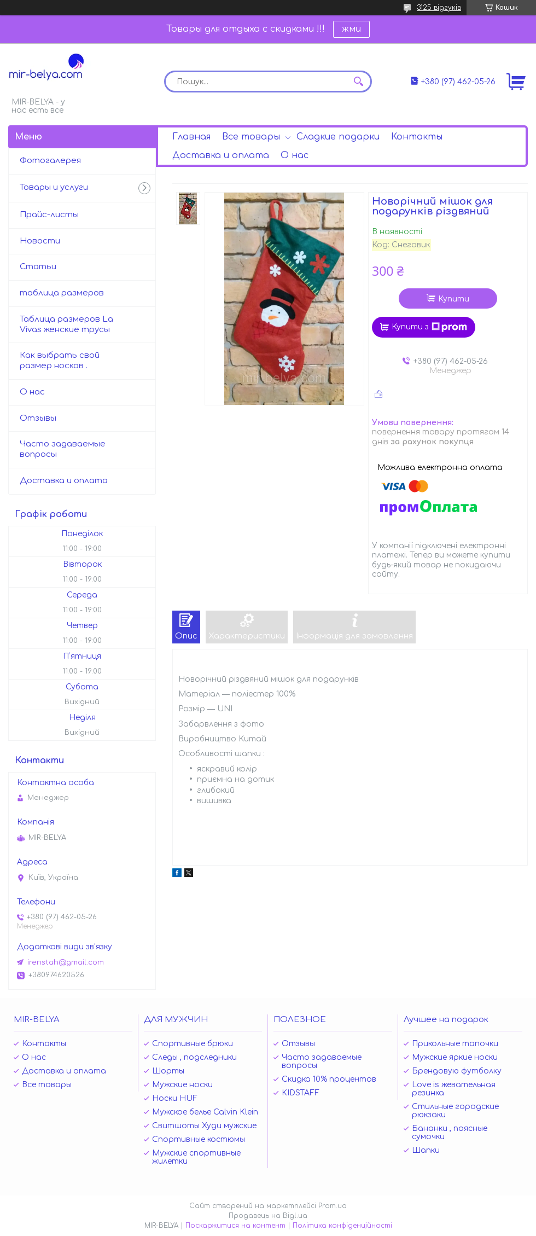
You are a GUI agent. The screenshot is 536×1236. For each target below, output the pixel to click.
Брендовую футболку (457, 1071)
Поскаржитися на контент (235, 1225)
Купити (453, 299)
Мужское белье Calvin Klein (205, 1112)
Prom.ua (332, 1206)
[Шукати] (358, 81)
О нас (294, 155)
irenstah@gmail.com (65, 962)
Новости (40, 241)
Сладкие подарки (338, 137)
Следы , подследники (194, 1057)
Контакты (416, 137)
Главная (191, 137)
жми (351, 29)
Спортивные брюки (192, 1044)
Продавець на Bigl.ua (268, 1216)
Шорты (168, 1071)
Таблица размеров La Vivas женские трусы (66, 324)
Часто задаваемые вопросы (63, 449)
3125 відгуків (439, 7)
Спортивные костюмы (198, 1139)
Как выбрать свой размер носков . (60, 360)
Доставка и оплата (220, 155)
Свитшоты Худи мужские (204, 1126)
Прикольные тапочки (455, 1044)
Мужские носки (182, 1085)
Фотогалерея (50, 160)
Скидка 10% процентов (329, 1079)
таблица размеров (62, 293)
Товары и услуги (54, 187)
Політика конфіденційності (342, 1225)
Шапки (426, 1150)
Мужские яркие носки (455, 1057)
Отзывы (38, 418)
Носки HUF (174, 1098)
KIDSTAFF (300, 1093)
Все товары (251, 137)
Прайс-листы (49, 214)
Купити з (429, 327)
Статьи (38, 266)
